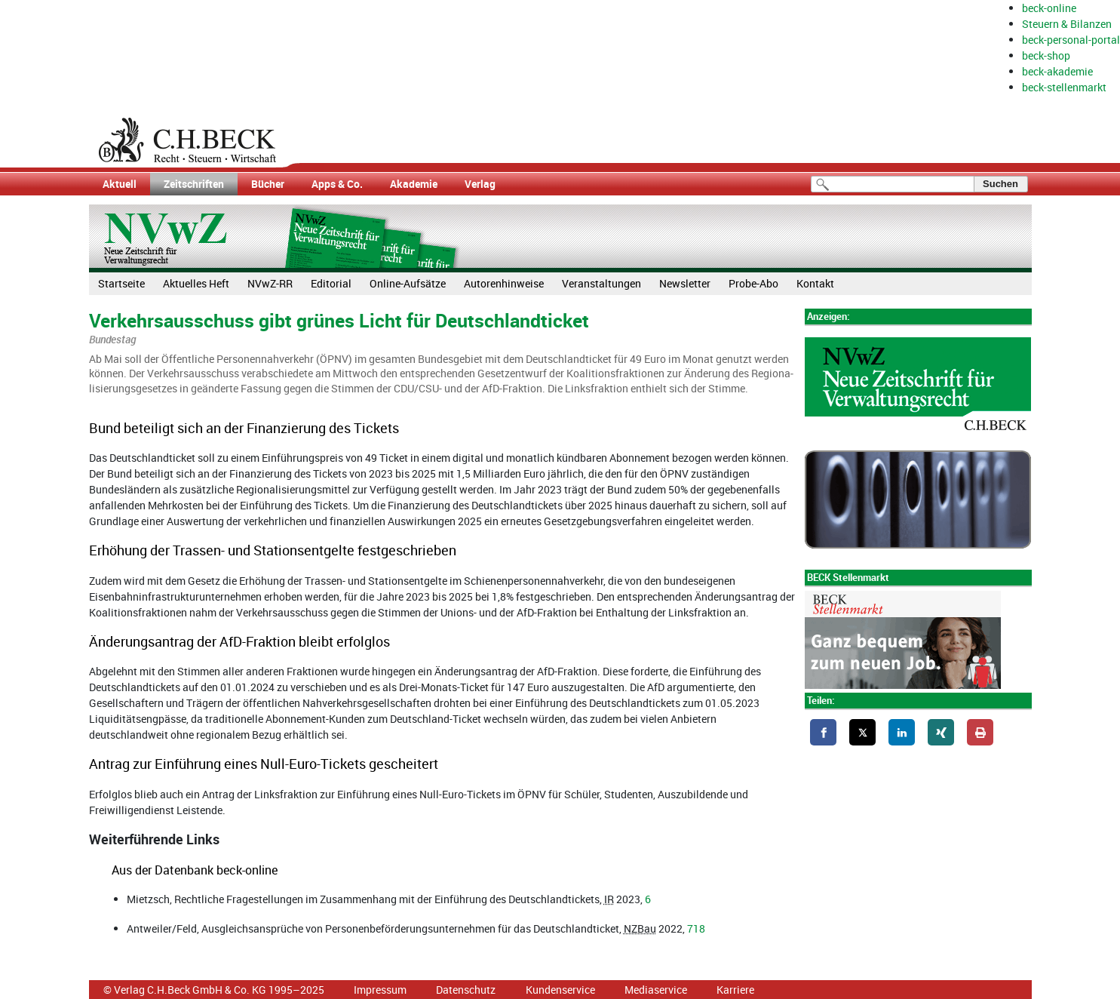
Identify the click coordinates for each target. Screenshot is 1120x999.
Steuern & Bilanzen (1067, 24)
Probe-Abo (753, 283)
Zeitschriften (194, 184)
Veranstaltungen (601, 283)
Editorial (331, 283)
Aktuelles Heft (196, 283)
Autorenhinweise (504, 283)
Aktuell (120, 184)
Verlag (480, 184)
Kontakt (815, 283)
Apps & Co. (337, 184)
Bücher (267, 184)
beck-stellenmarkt (1064, 87)
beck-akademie (1057, 71)
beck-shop (1046, 55)
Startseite (121, 283)
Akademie (413, 184)
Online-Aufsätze (408, 283)
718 (696, 928)
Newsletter (684, 283)
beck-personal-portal (1071, 39)
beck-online (1049, 8)
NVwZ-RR (270, 283)
